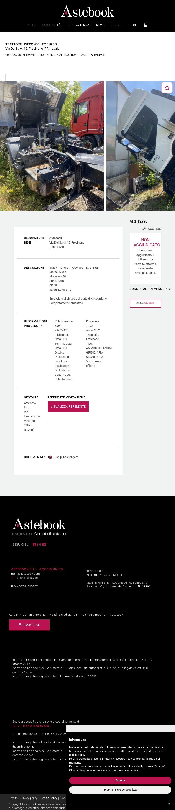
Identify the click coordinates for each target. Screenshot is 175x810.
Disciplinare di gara (66, 452)
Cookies (65, 793)
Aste (32, 24)
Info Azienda (78, 24)
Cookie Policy (49, 793)
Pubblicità (51, 24)
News (100, 24)
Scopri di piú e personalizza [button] (120, 789)
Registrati (32, 620)
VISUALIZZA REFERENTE (68, 406)
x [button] (169, 804)
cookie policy (77, 754)
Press (117, 24)
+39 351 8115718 (26, 573)
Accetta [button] (120, 780)
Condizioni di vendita (148, 288)
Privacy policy (29, 793)
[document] (120, 754)
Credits (13, 793)
